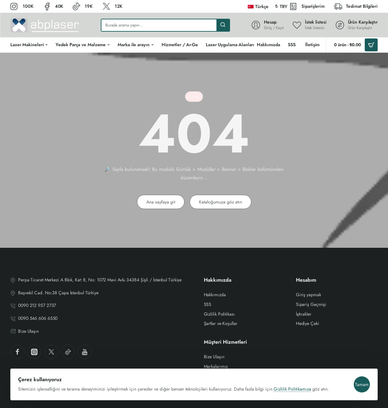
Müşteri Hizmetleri (225, 340)
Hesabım (306, 280)
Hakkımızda (217, 280)
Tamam (359, 379)
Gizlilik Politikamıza (295, 384)
